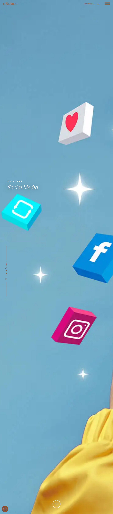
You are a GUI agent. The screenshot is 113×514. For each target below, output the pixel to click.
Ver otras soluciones (6, 271)
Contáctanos (89, 4)
